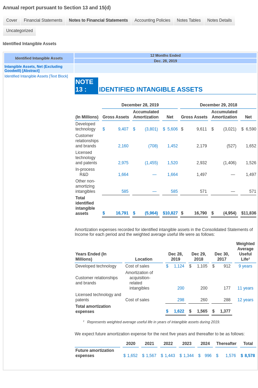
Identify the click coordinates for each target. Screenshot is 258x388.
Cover (11, 20)
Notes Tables (189, 20)
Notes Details (219, 20)
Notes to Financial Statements (98, 20)
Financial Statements (43, 20)
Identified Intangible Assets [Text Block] (36, 76)
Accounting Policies (152, 20)
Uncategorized (19, 30)
